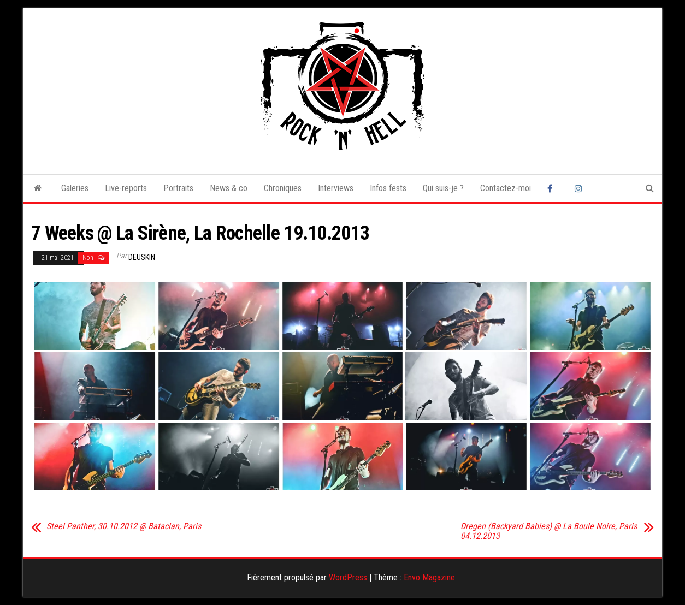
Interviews (335, 188)
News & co (228, 188)
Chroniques (283, 188)
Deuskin (141, 257)
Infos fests (388, 188)
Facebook (552, 188)
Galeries (74, 188)
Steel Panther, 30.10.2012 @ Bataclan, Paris (123, 526)
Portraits (178, 188)
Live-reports (126, 188)
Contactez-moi (505, 188)
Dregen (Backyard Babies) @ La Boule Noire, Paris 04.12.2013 (548, 531)
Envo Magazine (429, 577)
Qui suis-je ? (443, 188)
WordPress (348, 577)
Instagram (580, 188)
